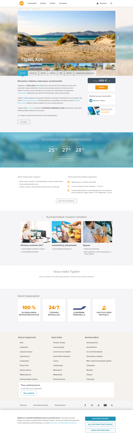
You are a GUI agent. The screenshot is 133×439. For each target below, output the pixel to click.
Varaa (101, 87)
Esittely (23, 73)
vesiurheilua (22, 93)
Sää (61, 73)
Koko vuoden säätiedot (65, 159)
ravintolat (31, 108)
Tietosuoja (23, 405)
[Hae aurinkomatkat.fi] (111, 3)
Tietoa (43, 73)
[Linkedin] (112, 405)
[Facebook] (85, 405)
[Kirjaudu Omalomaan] (102, 3)
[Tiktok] (98, 405)
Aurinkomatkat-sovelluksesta (105, 111)
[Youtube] (105, 405)
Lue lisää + (24, 122)
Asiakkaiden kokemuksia (85, 73)
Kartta (52, 73)
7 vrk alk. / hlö (101, 81)
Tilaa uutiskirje (28, 393)
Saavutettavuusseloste (40, 405)
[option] (66, 37)
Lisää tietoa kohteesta (66, 201)
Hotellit (33, 73)
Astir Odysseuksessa (30, 100)
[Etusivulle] (21, 3)
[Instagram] (92, 405)
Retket (69, 73)
